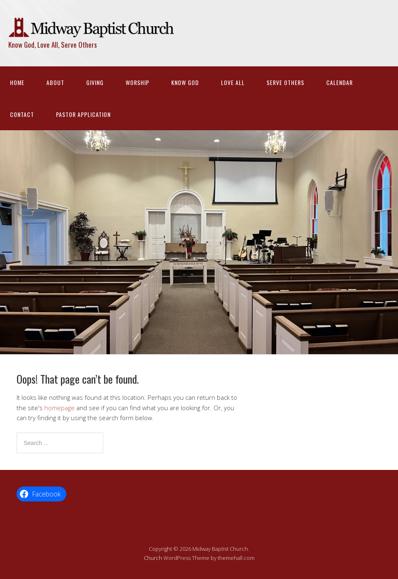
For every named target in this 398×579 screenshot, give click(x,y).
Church (153, 558)
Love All (233, 82)
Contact (22, 114)
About (55, 82)
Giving (95, 82)
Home (17, 82)
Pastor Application (83, 114)
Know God (185, 82)
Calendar (339, 82)
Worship (137, 82)
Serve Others (285, 82)
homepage (59, 408)
